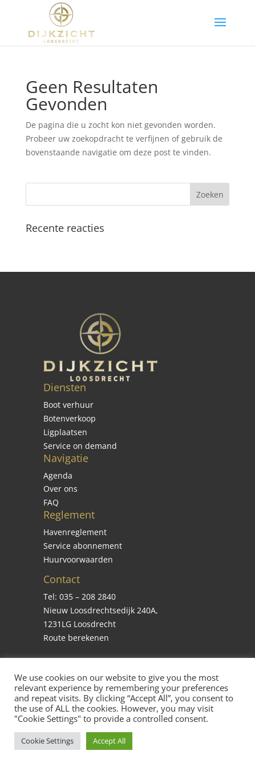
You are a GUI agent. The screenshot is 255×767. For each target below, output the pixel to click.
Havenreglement (75, 532)
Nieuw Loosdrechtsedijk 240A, (100, 610)
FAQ (51, 502)
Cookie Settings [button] (47, 741)
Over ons (60, 488)
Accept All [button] (109, 741)
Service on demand (80, 445)
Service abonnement (82, 545)
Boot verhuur (68, 404)
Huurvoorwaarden (78, 559)
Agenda (57, 475)
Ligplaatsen (65, 432)
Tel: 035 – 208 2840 (79, 596)
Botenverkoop (69, 418)
